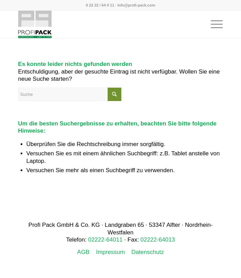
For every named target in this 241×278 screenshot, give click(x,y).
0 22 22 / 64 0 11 (100, 5)
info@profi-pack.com (136, 5)
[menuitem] (213, 24)
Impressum (110, 252)
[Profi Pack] (100, 24)
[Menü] (213, 24)
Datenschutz (147, 252)
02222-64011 (105, 239)
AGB (83, 252)
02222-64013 (158, 239)
